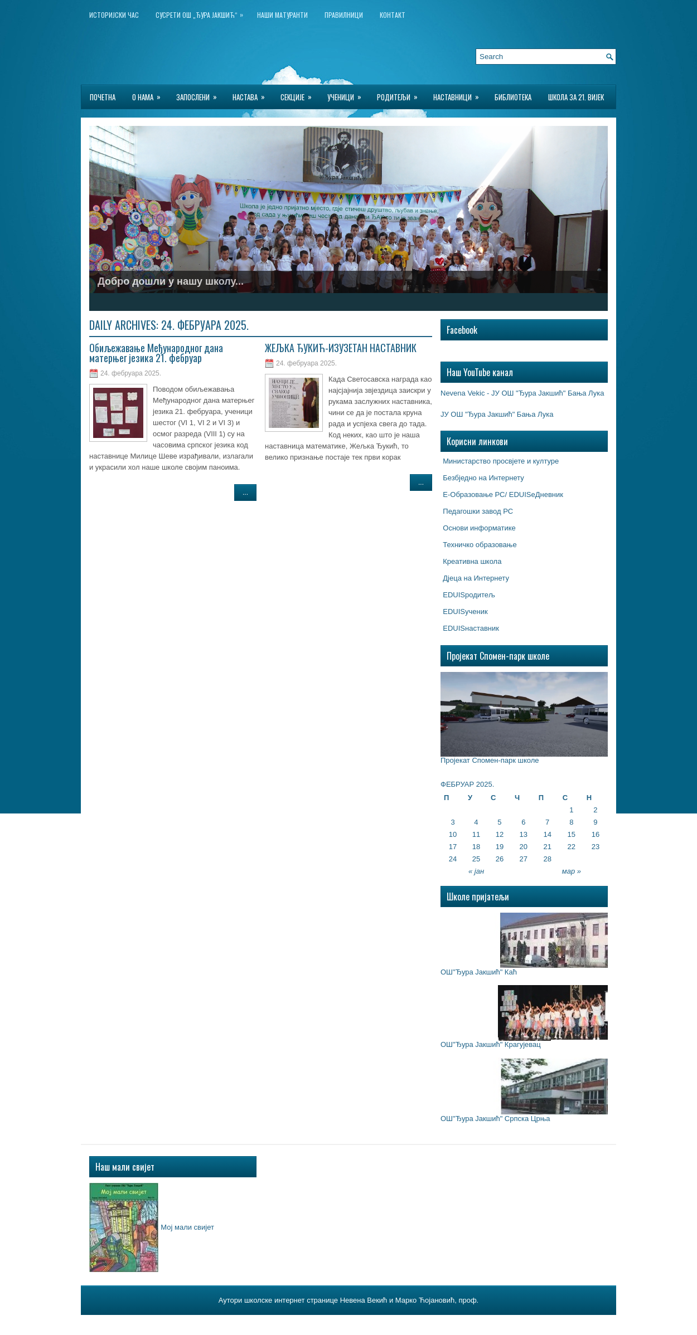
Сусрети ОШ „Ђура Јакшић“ (202, 13)
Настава (252, 94)
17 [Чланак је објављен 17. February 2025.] (453, 846)
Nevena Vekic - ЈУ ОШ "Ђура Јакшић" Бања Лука (522, 393)
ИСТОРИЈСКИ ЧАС (114, 15)
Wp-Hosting (424, 1323)
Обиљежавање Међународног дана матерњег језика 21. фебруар (156, 352)
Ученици (348, 94)
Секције (299, 94)
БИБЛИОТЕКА (513, 97)
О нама (150, 94)
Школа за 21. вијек (576, 97)
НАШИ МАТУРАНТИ (282, 15)
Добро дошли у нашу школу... (171, 281)
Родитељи (401, 94)
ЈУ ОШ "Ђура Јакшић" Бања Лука (497, 414)
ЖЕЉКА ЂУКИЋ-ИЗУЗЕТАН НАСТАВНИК (341, 347)
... (245, 492)
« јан (476, 871)
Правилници (344, 15)
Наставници (459, 94)
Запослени (200, 94)
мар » (571, 871)
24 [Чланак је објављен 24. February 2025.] (453, 859)
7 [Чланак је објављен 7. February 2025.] (547, 822)
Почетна (102, 97)
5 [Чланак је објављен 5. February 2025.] (499, 822)
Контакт (392, 15)
